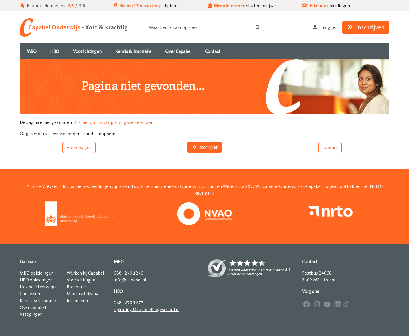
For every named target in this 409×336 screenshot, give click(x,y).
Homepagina (79, 147)
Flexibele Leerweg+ (38, 286)
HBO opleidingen (36, 280)
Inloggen (325, 27)
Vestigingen (31, 314)
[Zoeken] (204, 27)
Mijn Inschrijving (82, 293)
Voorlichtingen (81, 280)
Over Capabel (33, 307)
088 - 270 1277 (128, 302)
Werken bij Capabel (85, 273)
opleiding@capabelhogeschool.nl (146, 309)
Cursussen (30, 293)
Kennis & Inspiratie (38, 300)
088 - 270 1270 (128, 273)
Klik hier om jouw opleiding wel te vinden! (114, 122)
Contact (330, 147)
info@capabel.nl (130, 280)
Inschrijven (365, 27)
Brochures (77, 286)
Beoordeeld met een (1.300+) (55, 5)
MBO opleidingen (37, 273)
